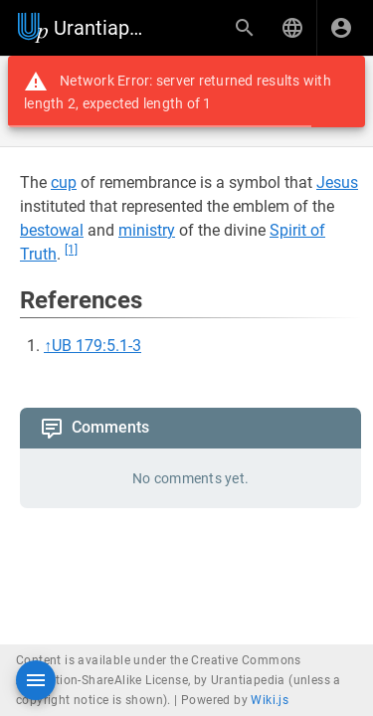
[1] (71, 250)
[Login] (341, 28)
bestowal (52, 230)
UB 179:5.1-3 (96, 345)
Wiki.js (269, 700)
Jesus (337, 182)
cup (64, 182)
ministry (146, 230)
